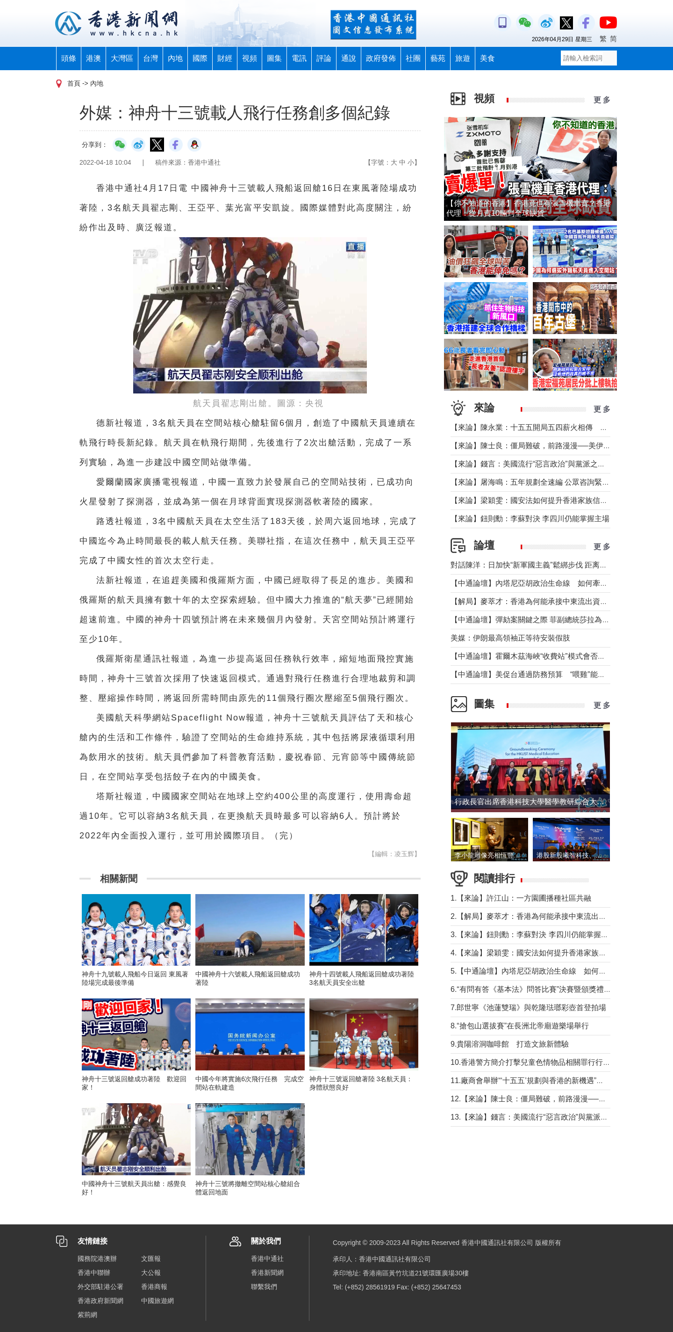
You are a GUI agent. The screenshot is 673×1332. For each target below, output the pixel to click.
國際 (200, 58)
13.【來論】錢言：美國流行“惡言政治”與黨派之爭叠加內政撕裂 (555, 1117)
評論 (323, 58)
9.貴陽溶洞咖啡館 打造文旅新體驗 (510, 1044)
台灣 (150, 58)
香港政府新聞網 (100, 1300)
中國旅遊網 (157, 1300)
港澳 (93, 58)
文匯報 (151, 1258)
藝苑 (437, 58)
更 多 (602, 100)
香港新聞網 (267, 1272)
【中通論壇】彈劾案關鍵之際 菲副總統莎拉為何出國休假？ (549, 620)
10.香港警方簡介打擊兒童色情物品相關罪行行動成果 (538, 1062)
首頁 (73, 83)
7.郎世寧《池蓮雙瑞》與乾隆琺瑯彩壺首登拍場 (528, 1008)
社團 (413, 58)
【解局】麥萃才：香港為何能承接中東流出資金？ (533, 601)
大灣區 (122, 58)
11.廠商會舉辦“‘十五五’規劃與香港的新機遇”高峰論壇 (538, 1081)
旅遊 (462, 58)
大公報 (151, 1272)
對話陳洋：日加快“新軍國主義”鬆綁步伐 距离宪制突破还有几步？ (559, 565)
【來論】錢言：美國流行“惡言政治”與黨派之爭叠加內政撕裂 (550, 464)
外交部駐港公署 (100, 1286)
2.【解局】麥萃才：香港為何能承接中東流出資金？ (536, 916)
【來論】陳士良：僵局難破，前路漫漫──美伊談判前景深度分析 (557, 446)
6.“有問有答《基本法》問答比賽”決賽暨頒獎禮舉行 (535, 989)
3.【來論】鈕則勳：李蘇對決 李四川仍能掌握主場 (533, 935)
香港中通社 (267, 1258)
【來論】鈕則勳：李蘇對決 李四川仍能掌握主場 (530, 519)
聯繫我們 (264, 1286)
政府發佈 (381, 58)
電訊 (299, 58)
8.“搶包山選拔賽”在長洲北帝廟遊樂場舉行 (520, 1026)
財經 (224, 58)
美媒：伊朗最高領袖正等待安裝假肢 (510, 638)
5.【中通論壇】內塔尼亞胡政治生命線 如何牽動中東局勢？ (551, 971)
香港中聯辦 (94, 1272)
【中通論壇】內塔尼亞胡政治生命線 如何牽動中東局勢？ (548, 583)
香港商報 (154, 1286)
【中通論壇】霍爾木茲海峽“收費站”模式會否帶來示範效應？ (550, 656)
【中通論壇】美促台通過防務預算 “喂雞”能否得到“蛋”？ (549, 674)
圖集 (274, 58)
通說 (348, 58)
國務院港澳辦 (97, 1258)
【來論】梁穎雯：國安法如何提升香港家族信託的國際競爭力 (551, 500)
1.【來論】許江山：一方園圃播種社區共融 (521, 898)
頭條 (68, 58)
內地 (175, 58)
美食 (487, 58)
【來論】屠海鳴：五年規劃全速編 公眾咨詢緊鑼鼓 (534, 482)
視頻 (249, 58)
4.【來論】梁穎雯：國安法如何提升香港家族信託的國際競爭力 (555, 953)
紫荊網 (87, 1314)
